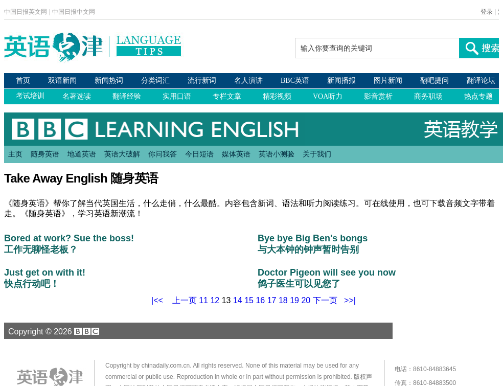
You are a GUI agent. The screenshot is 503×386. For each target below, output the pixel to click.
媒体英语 (236, 154)
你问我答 (162, 154)
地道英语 (81, 154)
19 (294, 300)
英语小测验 (276, 154)
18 (283, 300)
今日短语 (199, 154)
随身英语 (45, 154)
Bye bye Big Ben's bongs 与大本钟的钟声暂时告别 (313, 244)
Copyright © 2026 (52, 331)
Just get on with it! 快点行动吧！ (44, 278)
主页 (15, 154)
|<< (157, 300)
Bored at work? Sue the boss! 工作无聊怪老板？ (69, 244)
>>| (350, 300)
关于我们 (317, 154)
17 (272, 300)
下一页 (325, 300)
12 (214, 300)
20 (305, 300)
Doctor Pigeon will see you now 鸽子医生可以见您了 (327, 278)
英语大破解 (122, 154)
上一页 (184, 300)
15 (249, 300)
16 (260, 300)
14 (237, 300)
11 (203, 300)
